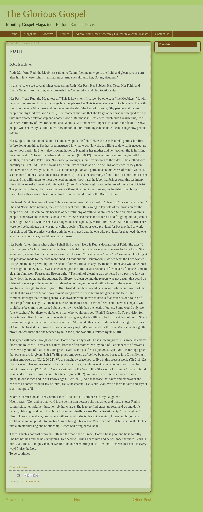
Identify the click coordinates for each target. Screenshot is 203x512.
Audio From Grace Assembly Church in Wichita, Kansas (112, 34)
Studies (64, 34)
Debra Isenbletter (30, 481)
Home (13, 34)
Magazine (30, 34)
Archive (48, 34)
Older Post (142, 499)
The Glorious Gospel (46, 13)
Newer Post (16, 499)
